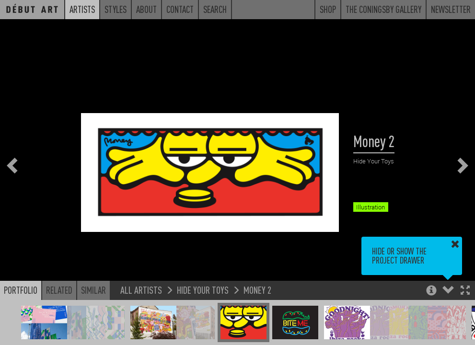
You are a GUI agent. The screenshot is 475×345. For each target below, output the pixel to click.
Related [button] (59, 290)
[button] (465, 291)
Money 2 (257, 289)
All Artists (141, 289)
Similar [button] (93, 290)
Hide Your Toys (203, 289)
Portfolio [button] (20, 290)
